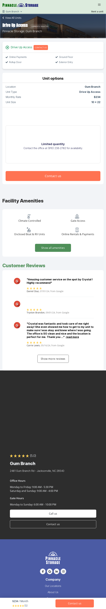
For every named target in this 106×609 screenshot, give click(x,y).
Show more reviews (53, 359)
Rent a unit (97, 11)
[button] (43, 571)
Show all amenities (53, 248)
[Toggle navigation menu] (100, 4)
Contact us (53, 176)
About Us (53, 592)
